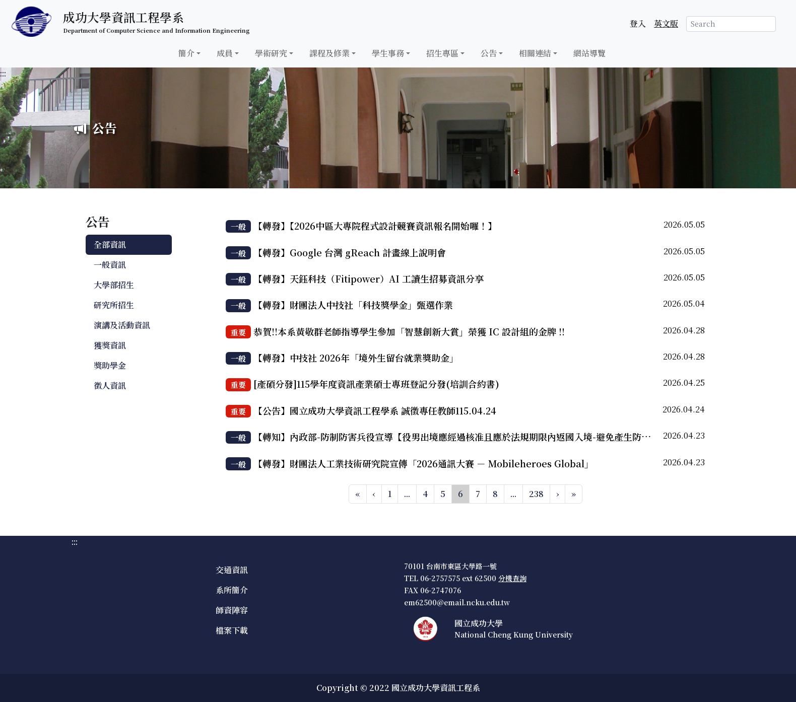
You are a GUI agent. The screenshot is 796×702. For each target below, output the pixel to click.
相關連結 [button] (535, 53)
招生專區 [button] (442, 53)
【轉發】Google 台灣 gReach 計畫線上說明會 (349, 252)
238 (536, 494)
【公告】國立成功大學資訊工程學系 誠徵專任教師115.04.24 (374, 410)
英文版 (666, 23)
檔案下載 (232, 630)
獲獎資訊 (110, 345)
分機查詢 (512, 578)
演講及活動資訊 (122, 325)
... (407, 494)
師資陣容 (232, 610)
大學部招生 (114, 285)
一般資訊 (110, 264)
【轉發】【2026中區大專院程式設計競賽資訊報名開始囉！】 (375, 225)
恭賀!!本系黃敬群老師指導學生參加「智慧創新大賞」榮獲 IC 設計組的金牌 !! (409, 331)
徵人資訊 (110, 385)
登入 (638, 23)
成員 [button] (225, 53)
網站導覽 (589, 53)
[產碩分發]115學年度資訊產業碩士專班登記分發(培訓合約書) (376, 383)
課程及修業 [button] (329, 53)
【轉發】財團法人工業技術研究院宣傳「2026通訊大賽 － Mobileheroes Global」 (423, 463)
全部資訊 (110, 244)
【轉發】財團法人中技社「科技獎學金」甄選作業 (353, 304)
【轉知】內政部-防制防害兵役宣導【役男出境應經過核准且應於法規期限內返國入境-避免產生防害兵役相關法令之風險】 (497, 436)
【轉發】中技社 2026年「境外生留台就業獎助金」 (355, 357)
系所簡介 (232, 590)
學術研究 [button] (271, 53)
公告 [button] (489, 53)
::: (3, 73)
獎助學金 (110, 365)
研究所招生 (114, 305)
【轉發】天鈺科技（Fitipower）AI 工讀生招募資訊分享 (368, 278)
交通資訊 (232, 570)
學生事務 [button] (388, 53)
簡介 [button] (186, 53)
